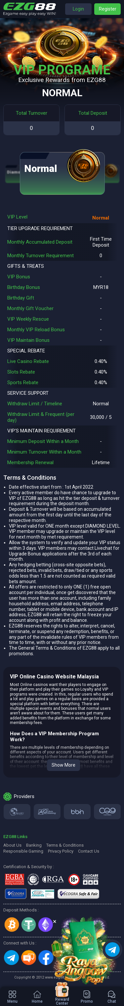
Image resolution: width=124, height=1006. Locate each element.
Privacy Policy (60, 851)
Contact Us (88, 851)
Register (107, 9)
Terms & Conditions (65, 845)
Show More (63, 765)
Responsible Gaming (23, 851)
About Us (12, 845)
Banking (34, 845)
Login (78, 9)
